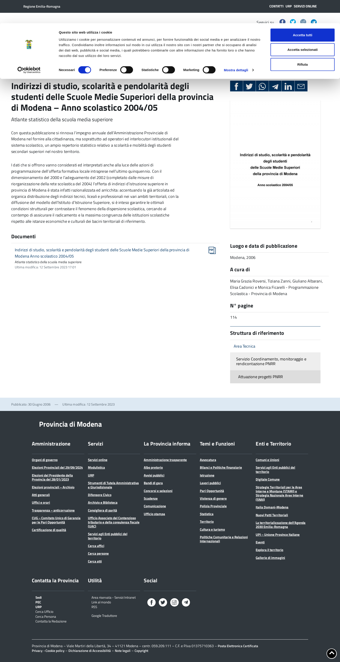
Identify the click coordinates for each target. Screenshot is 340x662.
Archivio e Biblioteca (103, 502)
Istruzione (207, 475)
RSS (94, 606)
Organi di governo (45, 459)
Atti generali (41, 494)
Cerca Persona (45, 616)
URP (91, 475)
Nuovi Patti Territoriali (272, 515)
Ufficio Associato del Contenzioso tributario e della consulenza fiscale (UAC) (113, 522)
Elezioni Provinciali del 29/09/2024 (57, 467)
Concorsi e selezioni (158, 490)
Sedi (38, 597)
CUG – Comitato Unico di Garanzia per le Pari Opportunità (56, 520)
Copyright (141, 650)
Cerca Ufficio (44, 611)
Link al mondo (101, 602)
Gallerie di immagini (270, 557)
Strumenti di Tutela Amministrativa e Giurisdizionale (113, 485)
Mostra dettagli (236, 47)
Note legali (123, 650)
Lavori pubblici (210, 482)
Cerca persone (98, 553)
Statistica (207, 513)
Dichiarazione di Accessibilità (89, 650)
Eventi (260, 542)
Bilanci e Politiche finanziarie (221, 467)
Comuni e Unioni (267, 459)
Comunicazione (155, 506)
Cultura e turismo (212, 529)
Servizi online (97, 459)
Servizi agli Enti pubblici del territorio (107, 536)
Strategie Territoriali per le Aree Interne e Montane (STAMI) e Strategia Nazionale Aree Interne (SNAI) (279, 493)
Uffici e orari (41, 502)
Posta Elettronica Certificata (238, 646)
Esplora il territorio (269, 549)
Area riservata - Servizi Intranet (114, 597)
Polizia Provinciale (213, 506)
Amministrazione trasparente (165, 459)
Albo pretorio (153, 467)
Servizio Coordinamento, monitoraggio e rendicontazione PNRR (271, 361)
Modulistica (96, 467)
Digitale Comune (268, 479)
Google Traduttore (104, 615)
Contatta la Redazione (51, 621)
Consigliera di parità (102, 510)
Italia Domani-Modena (272, 507)
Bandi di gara (153, 482)
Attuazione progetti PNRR (260, 377)
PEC (38, 602)
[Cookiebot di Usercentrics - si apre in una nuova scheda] (29, 47)
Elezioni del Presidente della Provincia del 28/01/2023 (52, 477)
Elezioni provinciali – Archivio (53, 487)
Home (16, 70)
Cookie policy (55, 650)
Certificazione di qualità (49, 529)
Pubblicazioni (40, 70)
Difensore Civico (99, 494)
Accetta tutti (302, 12)
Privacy (37, 650)
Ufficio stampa (154, 513)
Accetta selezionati (302, 27)
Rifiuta (302, 41)
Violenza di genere (213, 498)
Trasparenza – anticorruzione (53, 510)
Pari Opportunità (212, 490)
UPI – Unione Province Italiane (278, 534)
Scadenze (151, 498)
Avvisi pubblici (154, 475)
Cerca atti (95, 561)
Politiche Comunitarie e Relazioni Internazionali (224, 539)
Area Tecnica (244, 346)
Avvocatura (208, 459)
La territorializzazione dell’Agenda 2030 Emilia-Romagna (280, 524)
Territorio (207, 521)
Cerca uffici (96, 545)
